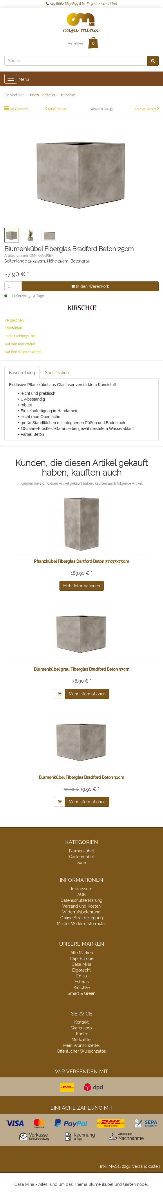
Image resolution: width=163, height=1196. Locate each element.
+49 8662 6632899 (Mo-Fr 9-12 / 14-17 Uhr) (81, 4)
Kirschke (82, 987)
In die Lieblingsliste (20, 336)
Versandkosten (146, 1166)
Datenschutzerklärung (81, 900)
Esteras (82, 981)
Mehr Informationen (81, 585)
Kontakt (81, 1022)
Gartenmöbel (81, 856)
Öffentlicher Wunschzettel (81, 1051)
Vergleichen (14, 320)
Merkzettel (82, 1039)
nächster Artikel (146, 109)
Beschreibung (22, 372)
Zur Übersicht (19, 109)
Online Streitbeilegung (81, 917)
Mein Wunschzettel (81, 1045)
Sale (81, 862)
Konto (81, 1033)
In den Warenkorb (90, 286)
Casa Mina (81, 964)
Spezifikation (57, 372)
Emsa (81, 976)
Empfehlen (13, 328)
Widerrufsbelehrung (81, 912)
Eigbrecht (81, 970)
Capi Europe (81, 958)
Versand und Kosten (81, 906)
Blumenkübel (81, 851)
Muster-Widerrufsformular (81, 923)
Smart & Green (81, 993)
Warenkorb (81, 1028)
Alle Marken (81, 952)
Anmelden (75, 43)
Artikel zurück (57, 109)
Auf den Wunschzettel (23, 352)
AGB (81, 894)
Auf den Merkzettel (20, 344)
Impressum (81, 888)
